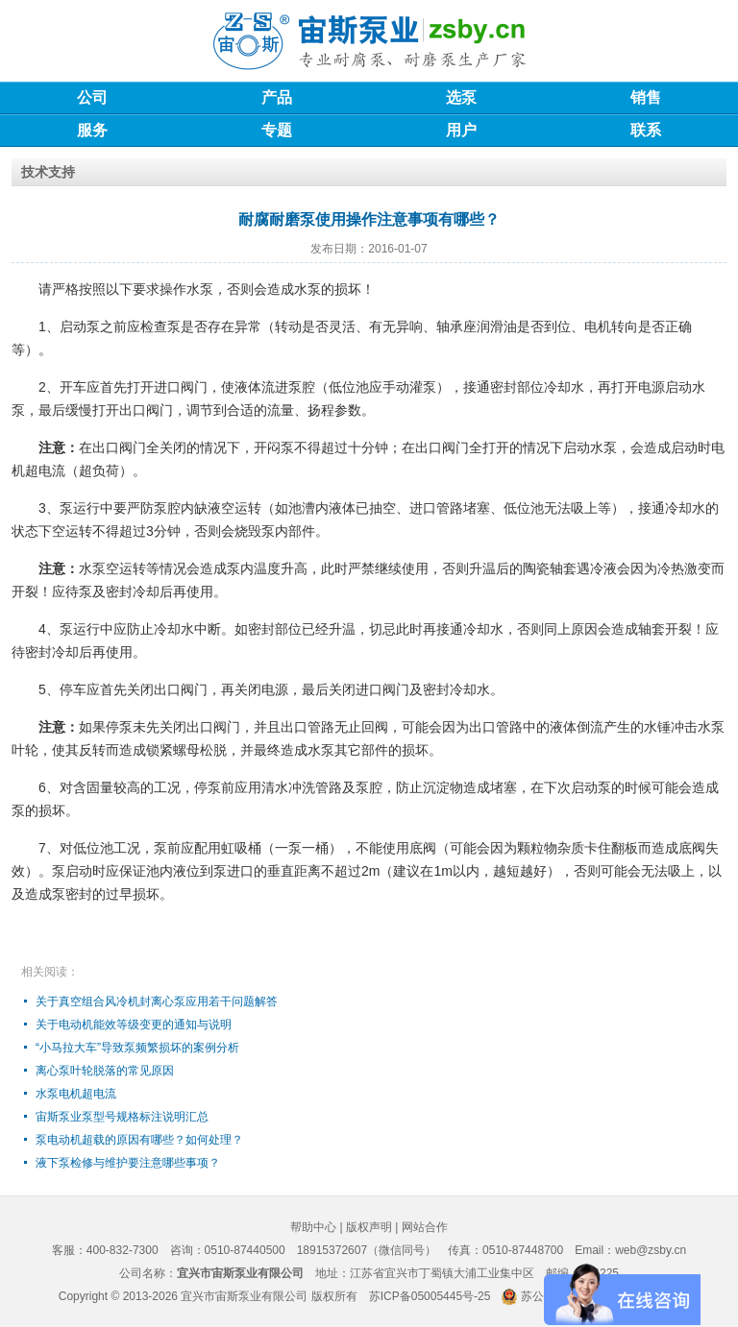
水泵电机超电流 (76, 1093)
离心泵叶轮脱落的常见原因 (105, 1070)
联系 (645, 130)
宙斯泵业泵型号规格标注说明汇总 (122, 1116)
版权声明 (369, 1227)
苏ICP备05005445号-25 (430, 1296)
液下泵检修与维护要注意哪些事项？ (128, 1163)
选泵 (461, 97)
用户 (461, 130)
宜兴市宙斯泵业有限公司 (244, 1296)
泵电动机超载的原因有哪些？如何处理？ (139, 1139)
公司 (92, 97)
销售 (645, 97)
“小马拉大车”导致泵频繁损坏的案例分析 (137, 1047)
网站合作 (425, 1227)
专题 (276, 130)
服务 (92, 130)
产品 (276, 97)
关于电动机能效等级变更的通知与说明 (134, 1024)
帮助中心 (313, 1227)
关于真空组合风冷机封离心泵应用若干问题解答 (157, 1001)
